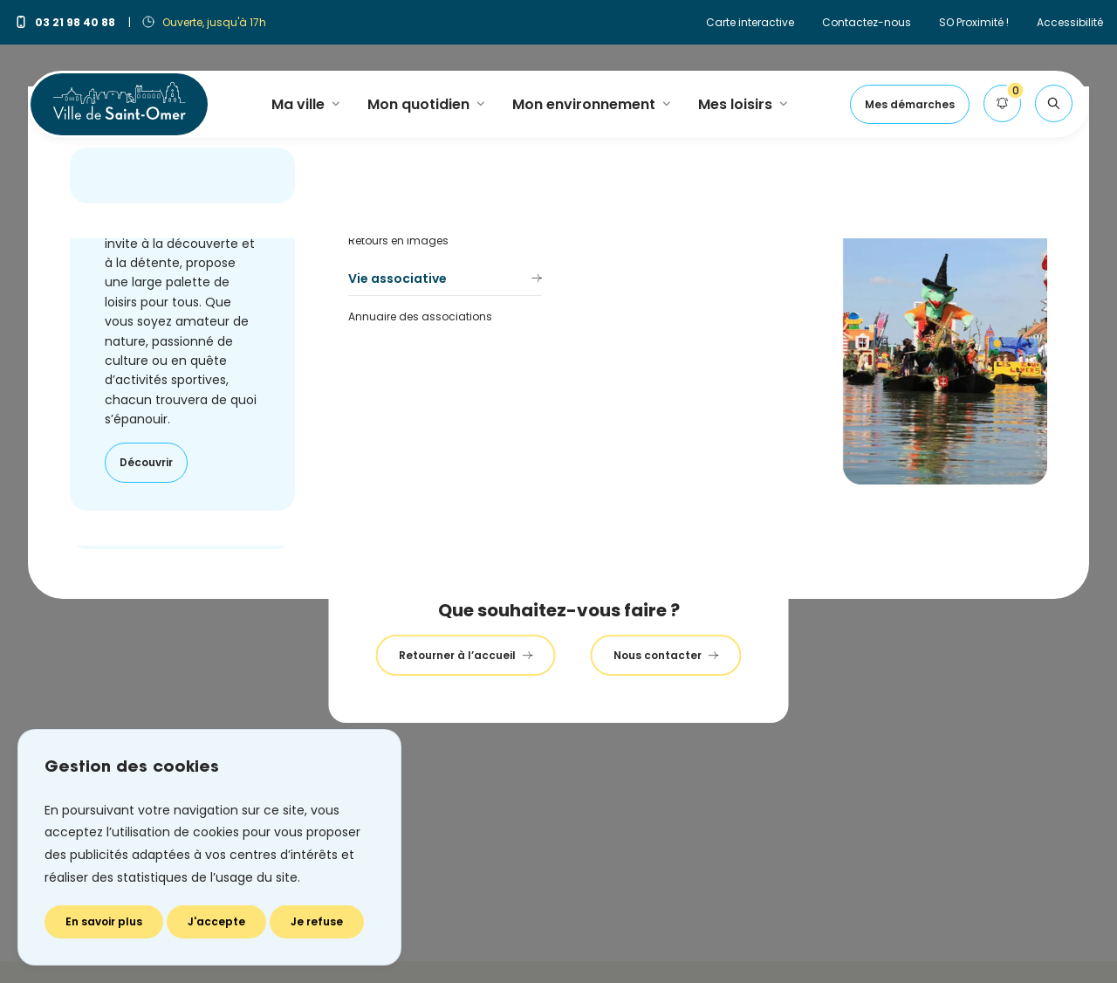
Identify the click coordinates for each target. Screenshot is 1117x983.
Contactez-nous (866, 22)
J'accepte (216, 921)
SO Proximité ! (974, 22)
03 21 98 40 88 (66, 22)
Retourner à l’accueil (466, 655)
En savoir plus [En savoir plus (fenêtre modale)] (103, 921)
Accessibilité (1070, 22)
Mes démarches (910, 104)
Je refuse (317, 921)
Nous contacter (666, 655)
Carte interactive (750, 22)
